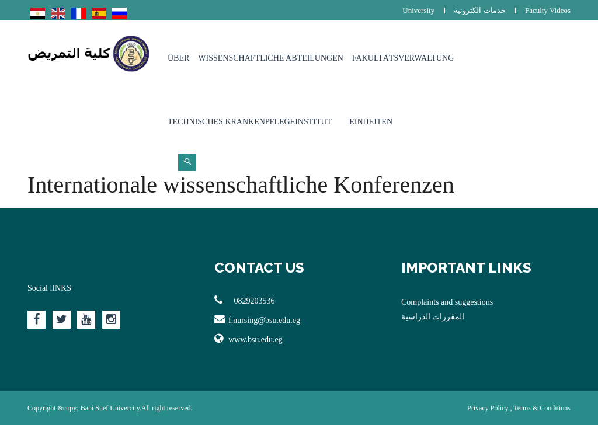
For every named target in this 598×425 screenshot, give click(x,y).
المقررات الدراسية (433, 316)
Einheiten (370, 121)
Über (178, 58)
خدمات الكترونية (479, 10)
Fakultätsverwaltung (403, 58)
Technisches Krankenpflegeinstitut (250, 121)
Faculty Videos (548, 10)
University (418, 10)
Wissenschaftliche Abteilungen (270, 58)
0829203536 (244, 300)
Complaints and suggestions (447, 302)
